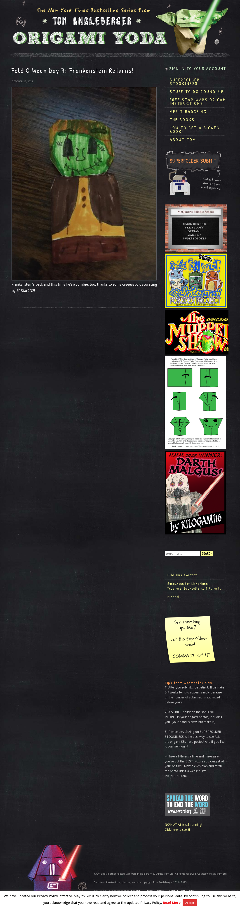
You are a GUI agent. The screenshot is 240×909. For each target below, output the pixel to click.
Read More (172, 903)
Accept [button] (189, 902)
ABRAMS (136, 891)
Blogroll (174, 596)
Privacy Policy (155, 891)
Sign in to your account (197, 68)
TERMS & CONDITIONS (181, 891)
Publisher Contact (182, 574)
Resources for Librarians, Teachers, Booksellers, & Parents (194, 586)
